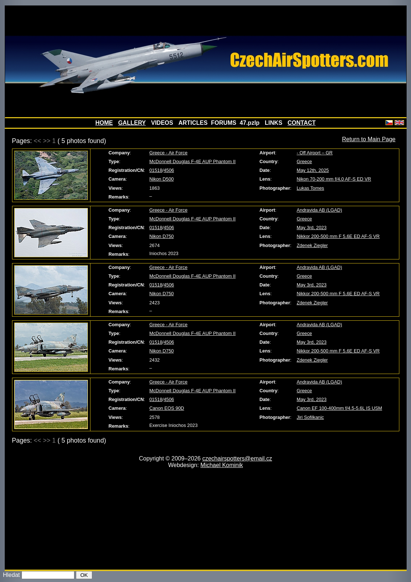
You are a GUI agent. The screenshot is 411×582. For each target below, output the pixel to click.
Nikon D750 (162, 236)
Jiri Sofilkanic (310, 417)
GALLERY (132, 123)
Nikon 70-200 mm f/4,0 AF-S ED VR (334, 179)
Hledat (11, 575)
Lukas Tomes (310, 188)
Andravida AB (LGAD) (319, 210)
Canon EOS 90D (167, 408)
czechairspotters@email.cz (237, 458)
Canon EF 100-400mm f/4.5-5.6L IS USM (339, 408)
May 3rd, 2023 (312, 227)
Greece (304, 161)
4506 (169, 170)
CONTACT (302, 123)
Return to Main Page (369, 139)
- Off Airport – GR (315, 152)
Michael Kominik (222, 465)
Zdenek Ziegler (312, 245)
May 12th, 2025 (313, 170)
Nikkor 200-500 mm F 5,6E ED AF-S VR (338, 236)
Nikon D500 (162, 179)
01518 (156, 170)
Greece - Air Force (169, 152)
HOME (104, 123)
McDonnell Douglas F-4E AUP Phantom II (193, 161)
